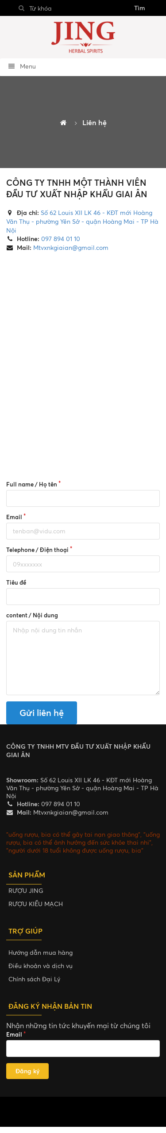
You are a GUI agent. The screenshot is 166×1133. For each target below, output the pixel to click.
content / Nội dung (32, 615)
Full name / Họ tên (31, 484)
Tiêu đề (16, 582)
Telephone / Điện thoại (37, 549)
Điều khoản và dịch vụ (40, 965)
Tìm (139, 7)
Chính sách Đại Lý (34, 979)
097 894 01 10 (59, 238)
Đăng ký (27, 1071)
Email (14, 517)
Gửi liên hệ (41, 712)
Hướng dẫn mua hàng (40, 952)
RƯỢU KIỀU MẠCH (35, 903)
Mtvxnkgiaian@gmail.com (69, 247)
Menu (22, 66)
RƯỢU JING (25, 890)
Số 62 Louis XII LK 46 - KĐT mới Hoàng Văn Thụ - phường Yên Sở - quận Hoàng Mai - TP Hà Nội (82, 221)
